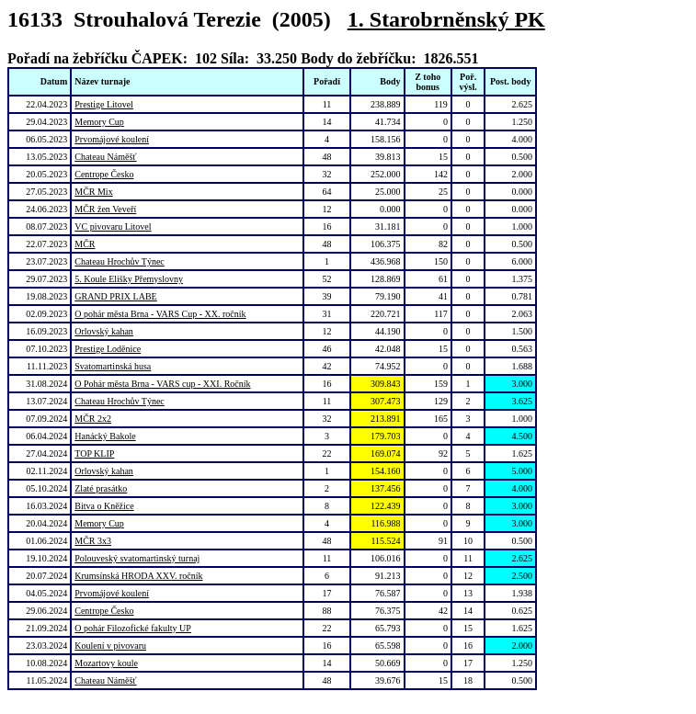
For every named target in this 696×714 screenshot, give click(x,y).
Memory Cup (99, 122)
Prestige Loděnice (107, 349)
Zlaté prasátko (100, 488)
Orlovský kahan (103, 331)
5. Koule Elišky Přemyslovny (128, 279)
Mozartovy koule (106, 663)
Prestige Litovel (103, 104)
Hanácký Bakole (104, 436)
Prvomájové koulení (111, 139)
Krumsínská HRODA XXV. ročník (138, 576)
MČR (84, 244)
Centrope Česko (103, 174)
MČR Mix (93, 192)
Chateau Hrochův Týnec (119, 261)
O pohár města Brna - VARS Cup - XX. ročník (159, 314)
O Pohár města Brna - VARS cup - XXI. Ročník (162, 384)
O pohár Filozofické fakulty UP (132, 628)
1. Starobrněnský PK (446, 19)
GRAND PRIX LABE (115, 296)
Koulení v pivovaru (110, 645)
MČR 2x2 (92, 419)
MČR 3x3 (92, 541)
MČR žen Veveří (105, 209)
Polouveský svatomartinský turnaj (137, 558)
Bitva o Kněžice (103, 506)
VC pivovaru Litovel (112, 226)
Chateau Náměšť (105, 157)
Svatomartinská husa (112, 366)
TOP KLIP (94, 453)
